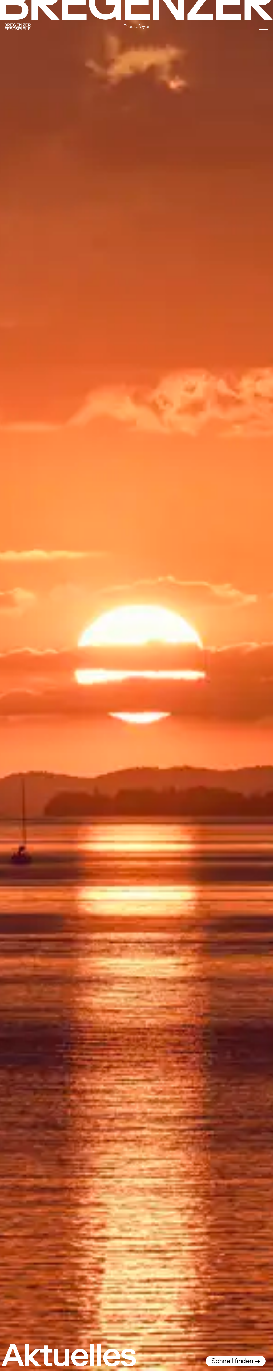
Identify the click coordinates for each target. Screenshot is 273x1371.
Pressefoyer (136, 26)
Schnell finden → (235, 1360)
